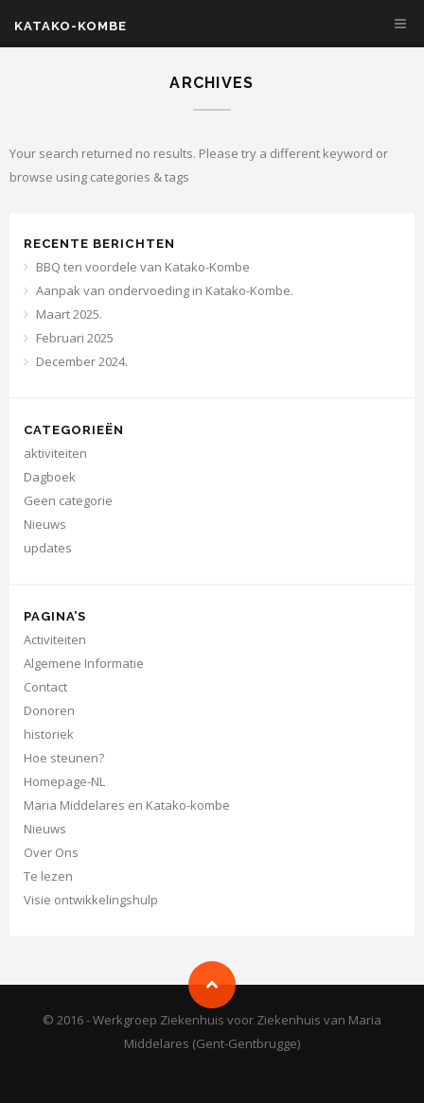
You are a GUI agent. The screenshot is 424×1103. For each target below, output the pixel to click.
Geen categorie (68, 500)
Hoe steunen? (64, 757)
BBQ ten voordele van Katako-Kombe (143, 266)
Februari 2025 (75, 337)
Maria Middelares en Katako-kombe (127, 805)
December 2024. (82, 361)
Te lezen (48, 875)
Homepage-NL (64, 781)
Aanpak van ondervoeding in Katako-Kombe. (164, 290)
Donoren (49, 710)
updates (48, 547)
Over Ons (51, 852)
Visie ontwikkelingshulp (91, 899)
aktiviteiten (55, 453)
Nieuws (45, 524)
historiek (49, 734)
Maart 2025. (69, 314)
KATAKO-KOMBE (70, 26)
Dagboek (50, 476)
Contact (45, 686)
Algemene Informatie (84, 663)
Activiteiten (55, 639)
